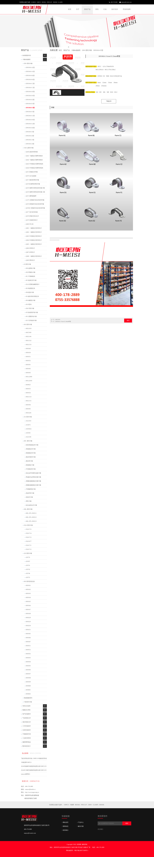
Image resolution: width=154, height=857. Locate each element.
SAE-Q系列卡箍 (28, 148)
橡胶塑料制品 (26, 742)
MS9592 (28, 653)
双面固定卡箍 (30, 465)
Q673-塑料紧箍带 (31, 196)
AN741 (28, 565)
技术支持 (114, 9)
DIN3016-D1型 (30, 95)
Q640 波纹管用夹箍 (32, 152)
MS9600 (28, 686)
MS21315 (28, 401)
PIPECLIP (84, 804)
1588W (90, 804)
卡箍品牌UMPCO (26, 762)
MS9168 (28, 613)
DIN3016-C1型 (30, 87)
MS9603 (28, 694)
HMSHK (101, 804)
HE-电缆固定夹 (30, 288)
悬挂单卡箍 (29, 461)
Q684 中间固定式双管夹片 (34, 240)
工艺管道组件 (26, 726)
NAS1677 (28, 541)
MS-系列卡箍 (28, 324)
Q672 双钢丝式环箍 (32, 172)
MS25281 (28, 413)
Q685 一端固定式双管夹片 (34, 244)
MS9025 (28, 384)
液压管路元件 (26, 722)
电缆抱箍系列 (28, 698)
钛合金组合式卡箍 (31, 505)
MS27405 (28, 332)
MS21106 (28, 336)
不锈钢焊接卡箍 (31, 489)
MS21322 (28, 340)
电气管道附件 (26, 714)
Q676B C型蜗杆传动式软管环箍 (35, 208)
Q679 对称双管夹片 (32, 220)
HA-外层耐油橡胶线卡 (32, 284)
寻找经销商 (127, 9)
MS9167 (28, 609)
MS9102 (28, 589)
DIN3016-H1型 (30, 119)
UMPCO (66, 804)
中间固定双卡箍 (31, 469)
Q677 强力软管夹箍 (32, 212)
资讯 (97, 9)
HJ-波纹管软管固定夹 (32, 296)
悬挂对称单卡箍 (31, 457)
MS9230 (28, 625)
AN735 (28, 557)
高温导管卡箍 (30, 493)
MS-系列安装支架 (29, 581)
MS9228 (28, 617)
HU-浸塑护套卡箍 (31, 316)
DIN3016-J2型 (30, 144)
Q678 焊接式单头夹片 (32, 216)
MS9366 (28, 637)
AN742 (28, 569)
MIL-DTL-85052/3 (31, 521)
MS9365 (28, 633)
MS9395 (28, 409)
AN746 (28, 573)
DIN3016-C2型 (30, 83)
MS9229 (28, 621)
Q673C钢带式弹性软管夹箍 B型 (35, 188)
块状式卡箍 (29, 497)
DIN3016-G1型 (30, 115)
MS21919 (57, 319)
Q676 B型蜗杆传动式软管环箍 (35, 204)
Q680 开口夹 (29, 224)
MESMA (77, 804)
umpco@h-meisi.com (126, 2)
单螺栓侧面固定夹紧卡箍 (33, 481)
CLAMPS (95, 804)
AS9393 (28, 433)
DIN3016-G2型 (30, 123)
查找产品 (87, 9)
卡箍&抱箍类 (75, 50)
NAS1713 (28, 537)
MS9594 (28, 662)
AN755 (28, 577)
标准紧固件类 (26, 55)
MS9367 (28, 641)
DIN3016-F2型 (98, 50)
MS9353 (28, 388)
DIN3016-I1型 (30, 132)
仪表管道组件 (26, 730)
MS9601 (28, 690)
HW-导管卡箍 (30, 308)
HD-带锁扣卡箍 (30, 272)
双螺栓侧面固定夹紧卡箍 (33, 485)
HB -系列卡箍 (28, 441)
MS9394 (28, 405)
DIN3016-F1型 (30, 111)
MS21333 (28, 344)
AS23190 (28, 437)
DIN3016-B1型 (30, 79)
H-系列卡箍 (27, 264)
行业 (105, 9)
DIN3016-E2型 (30, 99)
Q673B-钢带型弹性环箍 (33, 184)
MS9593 (28, 657)
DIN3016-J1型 (30, 140)
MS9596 (28, 670)
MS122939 (29, 380)
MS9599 (28, 682)
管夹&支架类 (26, 706)
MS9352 (28, 360)
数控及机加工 (26, 746)
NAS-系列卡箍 (28, 525)
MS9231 (28, 629)
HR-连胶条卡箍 (30, 268)
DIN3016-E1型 (30, 103)
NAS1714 (28, 533)
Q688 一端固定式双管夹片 (34, 256)
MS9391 (28, 364)
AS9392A (28, 429)
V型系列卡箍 (28, 702)
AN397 (28, 561)
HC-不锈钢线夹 (30, 276)
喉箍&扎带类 (26, 710)
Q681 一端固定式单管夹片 (34, 228)
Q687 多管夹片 (30, 252)
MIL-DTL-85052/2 (31, 517)
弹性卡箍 (28, 501)
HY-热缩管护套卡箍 (32, 312)
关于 (77, 9)
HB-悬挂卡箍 (30, 292)
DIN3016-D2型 (30, 91)
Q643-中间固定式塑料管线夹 (34, 164)
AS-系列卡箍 (28, 417)
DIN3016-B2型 (30, 75)
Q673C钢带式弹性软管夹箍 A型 (35, 192)
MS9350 (28, 352)
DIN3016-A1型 (30, 71)
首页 (69, 9)
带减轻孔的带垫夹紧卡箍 (33, 477)
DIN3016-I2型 (30, 136)
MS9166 (28, 605)
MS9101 (28, 585)
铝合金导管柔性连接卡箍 (33, 473)
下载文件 (108, 101)
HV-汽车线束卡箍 (31, 320)
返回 (128, 320)
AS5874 (28, 425)
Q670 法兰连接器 (31, 176)
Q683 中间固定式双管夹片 (34, 236)
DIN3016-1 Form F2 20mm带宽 (63, 321)
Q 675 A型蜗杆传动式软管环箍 (35, 200)
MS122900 (29, 376)
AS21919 (28, 421)
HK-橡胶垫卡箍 (30, 300)
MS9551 (28, 645)
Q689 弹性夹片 (30, 260)
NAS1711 (28, 545)
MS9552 (28, 649)
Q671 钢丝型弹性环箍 (32, 180)
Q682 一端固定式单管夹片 (34, 232)
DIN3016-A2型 (30, 67)
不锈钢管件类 (26, 734)
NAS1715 (28, 529)
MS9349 (28, 348)
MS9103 (28, 593)
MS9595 (28, 666)
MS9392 (28, 368)
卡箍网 (72, 804)
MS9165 (28, 601)
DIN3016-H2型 (30, 127)
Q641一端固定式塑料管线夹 (34, 156)
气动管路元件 (26, 718)
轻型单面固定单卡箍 (32, 445)
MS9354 (28, 392)
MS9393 (28, 372)
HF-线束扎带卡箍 (31, 280)
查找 (126, 823)
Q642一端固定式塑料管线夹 (34, 160)
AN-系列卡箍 (28, 553)
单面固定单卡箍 (31, 449)
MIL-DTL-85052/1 (31, 513)
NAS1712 (28, 549)
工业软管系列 (26, 738)
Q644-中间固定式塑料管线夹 (34, 168)
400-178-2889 (114, 2)
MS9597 (28, 674)
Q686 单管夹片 (30, 248)
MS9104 (28, 597)
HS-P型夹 (29, 304)
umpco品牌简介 (25, 774)
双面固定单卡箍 (31, 453)
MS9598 (28, 678)
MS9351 (28, 356)
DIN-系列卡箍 (87, 50)
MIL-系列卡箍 (28, 509)
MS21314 (28, 397)
